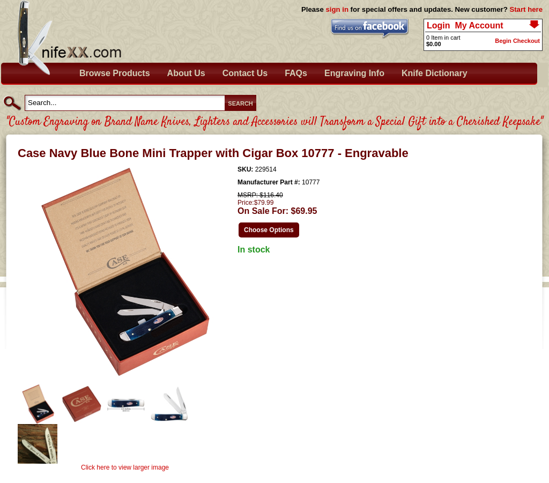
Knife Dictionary (435, 73)
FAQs (296, 73)
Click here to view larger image (125, 467)
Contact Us (245, 73)
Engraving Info (354, 73)
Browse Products (114, 73)
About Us (186, 73)
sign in (336, 9)
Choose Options (269, 230)
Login (438, 25)
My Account (479, 25)
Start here (526, 9)
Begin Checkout (517, 41)
